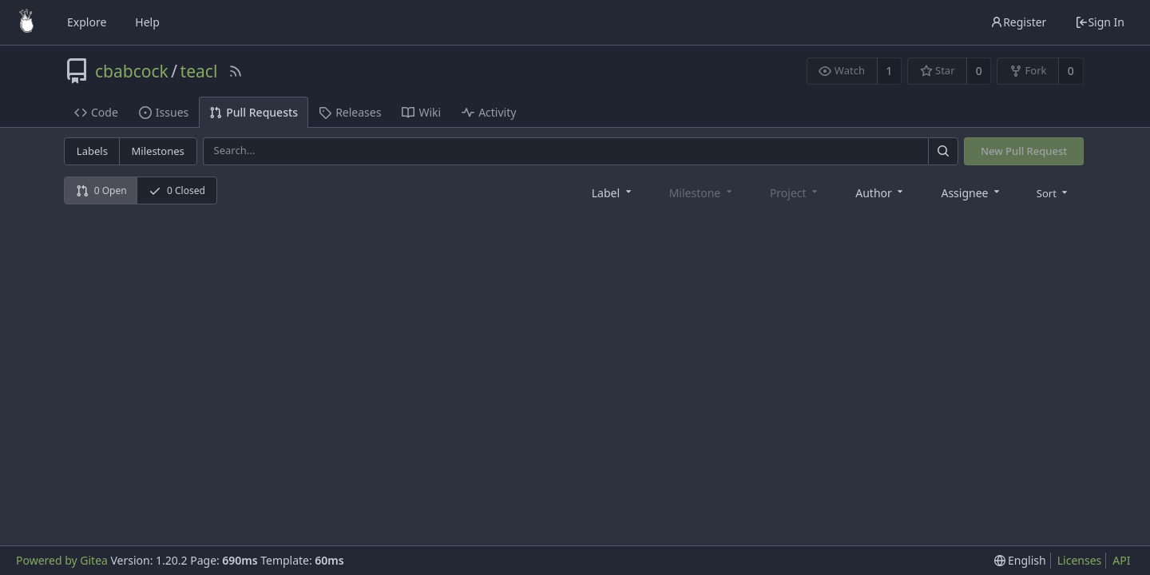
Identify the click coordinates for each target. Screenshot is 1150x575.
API (1121, 560)
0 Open (101, 190)
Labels (92, 151)
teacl (199, 71)
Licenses (1079, 560)
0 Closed (177, 190)
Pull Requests (253, 112)
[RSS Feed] (235, 71)
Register (1018, 22)
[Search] (943, 151)
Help (147, 22)
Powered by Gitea (62, 560)
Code (96, 112)
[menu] (1054, 192)
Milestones (158, 151)
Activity (489, 112)
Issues (163, 112)
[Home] (26, 22)
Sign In (1099, 22)
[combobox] (612, 192)
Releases (350, 112)
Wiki (421, 112)
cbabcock (132, 71)
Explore (86, 22)
